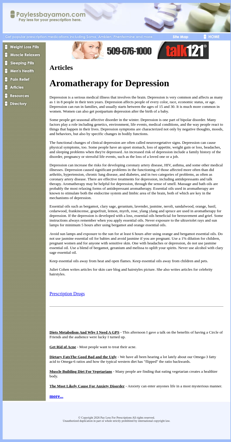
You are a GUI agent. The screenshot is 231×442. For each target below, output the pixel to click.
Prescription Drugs (67, 293)
